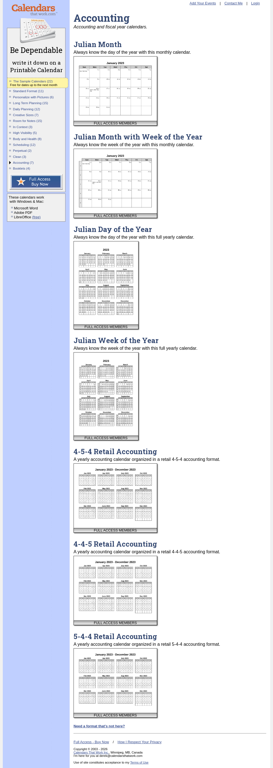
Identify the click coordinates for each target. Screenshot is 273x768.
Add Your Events (203, 3)
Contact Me (234, 3)
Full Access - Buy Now (91, 742)
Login (255, 3)
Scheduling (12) (24, 144)
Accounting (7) (23, 162)
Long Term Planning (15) (30, 103)
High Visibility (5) (25, 132)
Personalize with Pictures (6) (33, 97)
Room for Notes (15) (27, 121)
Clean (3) (19, 156)
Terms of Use (139, 762)
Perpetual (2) (22, 150)
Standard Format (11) (28, 91)
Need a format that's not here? (99, 726)
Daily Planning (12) (26, 109)
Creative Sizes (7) (26, 115)
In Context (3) (23, 127)
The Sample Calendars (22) (33, 81)
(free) (36, 217)
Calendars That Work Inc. (91, 752)
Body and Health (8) (27, 139)
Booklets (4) (21, 168)
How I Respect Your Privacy (140, 742)
